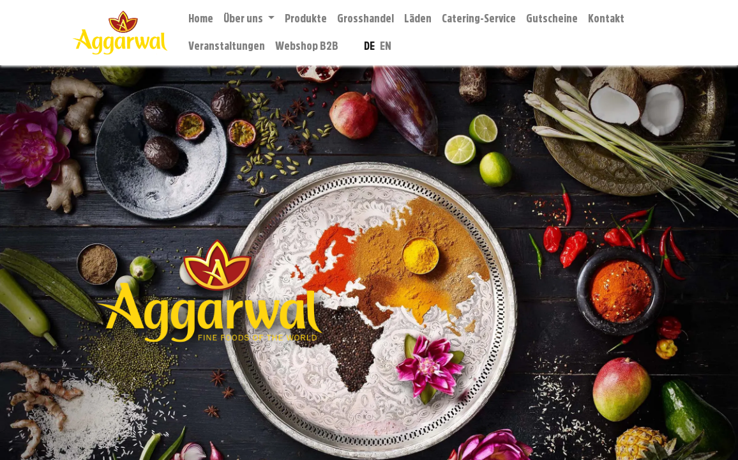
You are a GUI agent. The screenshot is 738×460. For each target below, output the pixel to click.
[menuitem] (200, 19)
